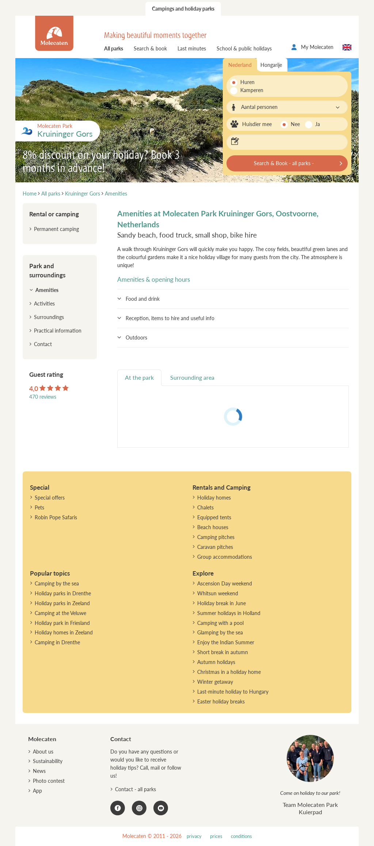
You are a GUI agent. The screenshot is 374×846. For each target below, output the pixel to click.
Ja (317, 124)
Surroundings (49, 317)
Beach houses (212, 527)
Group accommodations (224, 557)
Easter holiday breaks (221, 701)
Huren (247, 82)
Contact (43, 344)
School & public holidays (244, 48)
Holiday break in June (221, 603)
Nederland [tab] (240, 65)
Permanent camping (56, 229)
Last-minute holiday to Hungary (232, 691)
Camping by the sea (57, 583)
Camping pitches (215, 537)
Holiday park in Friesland (62, 623)
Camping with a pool (220, 623)
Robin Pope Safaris (56, 517)
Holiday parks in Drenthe (63, 593)
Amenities (46, 290)
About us (43, 751)
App (37, 791)
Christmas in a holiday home (229, 672)
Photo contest (49, 781)
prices (216, 836)
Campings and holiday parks (183, 8)
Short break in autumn (222, 652)
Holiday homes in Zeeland (64, 632)
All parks (113, 48)
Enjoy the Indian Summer (225, 642)
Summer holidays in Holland (228, 613)
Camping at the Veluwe (60, 613)
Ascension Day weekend (224, 583)
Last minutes (192, 48)
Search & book (150, 48)
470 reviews (42, 397)
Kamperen (249, 90)
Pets (39, 507)
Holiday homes (214, 497)
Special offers (50, 497)
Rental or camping (54, 214)
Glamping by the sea (220, 632)
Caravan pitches (215, 547)
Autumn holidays (216, 662)
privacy (194, 836)
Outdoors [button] (136, 337)
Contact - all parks (135, 789)
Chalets (205, 507)
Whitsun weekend (217, 593)
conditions (241, 836)
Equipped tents (214, 517)
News (39, 771)
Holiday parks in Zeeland (62, 603)
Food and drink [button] (143, 299)
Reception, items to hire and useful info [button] (170, 318)
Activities (44, 303)
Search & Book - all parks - (284, 163)
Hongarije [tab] (271, 65)
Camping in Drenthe (57, 642)
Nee (295, 124)
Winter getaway (215, 682)
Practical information (57, 330)
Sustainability (47, 761)
